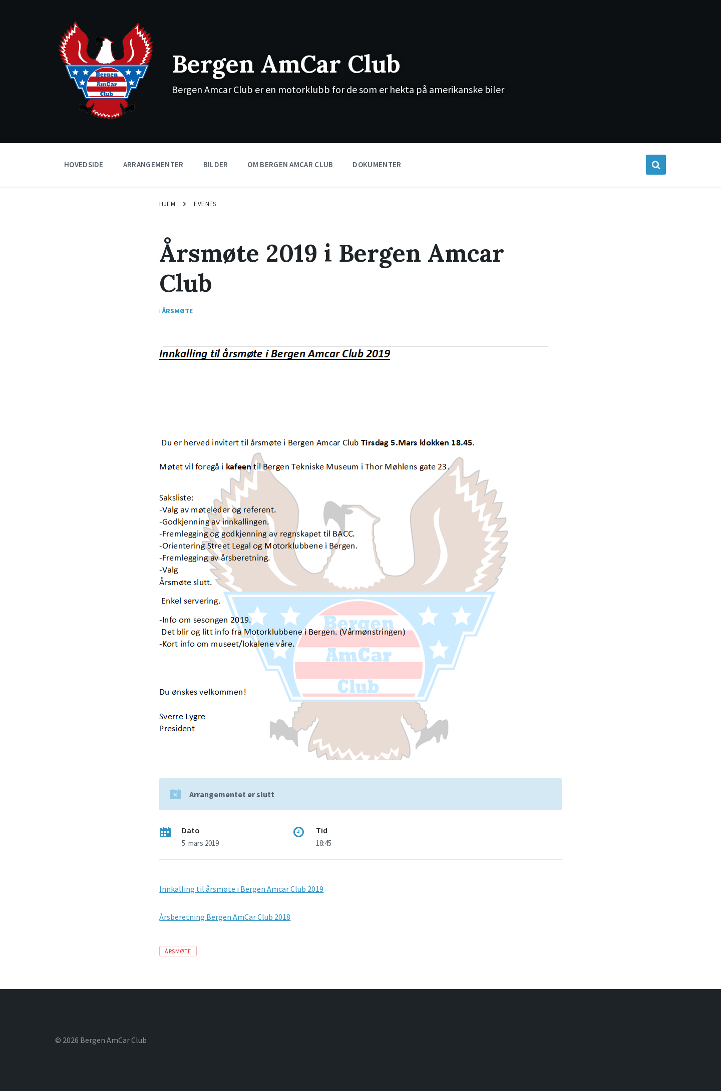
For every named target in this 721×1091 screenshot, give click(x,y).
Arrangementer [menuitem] (153, 164)
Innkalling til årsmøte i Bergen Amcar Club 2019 (241, 889)
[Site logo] (106, 119)
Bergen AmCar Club (286, 64)
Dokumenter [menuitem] (376, 164)
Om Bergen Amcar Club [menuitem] (290, 164)
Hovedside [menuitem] (84, 164)
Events (205, 204)
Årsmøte (177, 310)
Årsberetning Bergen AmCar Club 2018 (224, 917)
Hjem (167, 204)
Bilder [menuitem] (215, 164)
